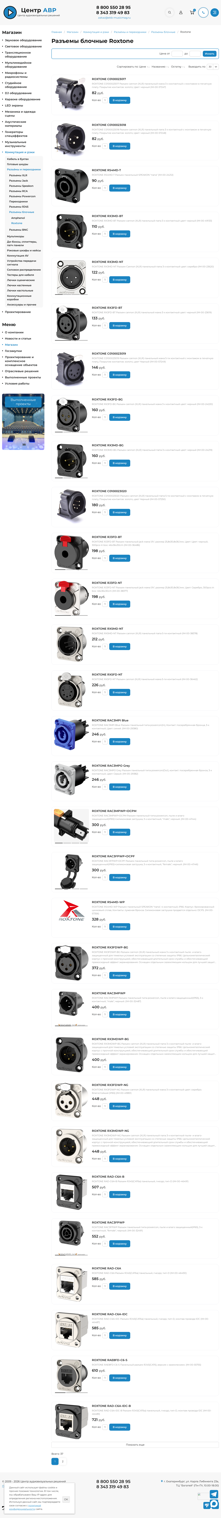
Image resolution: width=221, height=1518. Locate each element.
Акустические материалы (15, 123)
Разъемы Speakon (21, 185)
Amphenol (18, 218)
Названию (158, 66)
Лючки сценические (21, 280)
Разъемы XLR (18, 175)
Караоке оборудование (22, 99)
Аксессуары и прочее (21, 304)
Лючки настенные (19, 285)
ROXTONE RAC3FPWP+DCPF (113, 856)
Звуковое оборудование (23, 40)
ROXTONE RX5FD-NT (107, 674)
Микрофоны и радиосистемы (16, 74)
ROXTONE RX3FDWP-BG (110, 947)
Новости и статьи (18, 338)
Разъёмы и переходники (24, 169)
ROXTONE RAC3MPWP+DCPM (114, 811)
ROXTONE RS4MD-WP (108, 902)
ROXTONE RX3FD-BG (107, 399)
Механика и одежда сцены (20, 113)
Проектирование (18, 312)
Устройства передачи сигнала (21, 262)
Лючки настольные (20, 290)
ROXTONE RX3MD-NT (107, 262)
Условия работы (17, 383)
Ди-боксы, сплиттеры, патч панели (22, 243)
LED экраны (14, 105)
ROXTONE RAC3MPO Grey (111, 765)
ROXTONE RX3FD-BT (107, 307)
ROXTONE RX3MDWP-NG (110, 1130)
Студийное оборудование (16, 85)
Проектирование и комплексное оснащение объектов (21, 361)
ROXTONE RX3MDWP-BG (110, 1039)
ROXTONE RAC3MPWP (108, 993)
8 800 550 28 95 (113, 7)
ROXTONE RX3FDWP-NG (110, 1085)
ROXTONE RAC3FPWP (108, 1222)
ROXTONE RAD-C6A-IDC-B (111, 1406)
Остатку (176, 66)
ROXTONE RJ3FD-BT (107, 537)
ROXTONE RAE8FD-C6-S (109, 1360)
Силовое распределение (24, 269)
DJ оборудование (18, 93)
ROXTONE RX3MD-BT (107, 216)
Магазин (11, 344)
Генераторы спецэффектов (16, 134)
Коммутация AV (17, 255)
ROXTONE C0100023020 (109, 491)
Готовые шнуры (17, 164)
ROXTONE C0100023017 (109, 79)
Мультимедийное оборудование (18, 64)
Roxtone (16, 223)
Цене (142, 66)
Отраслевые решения (21, 371)
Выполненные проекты (23, 377)
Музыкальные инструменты (15, 144)
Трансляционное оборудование (18, 54)
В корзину (120, 100)
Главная (56, 32)
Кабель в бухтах (18, 159)
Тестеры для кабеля (20, 275)
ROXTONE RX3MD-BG (107, 445)
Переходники (18, 201)
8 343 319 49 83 (112, 12)
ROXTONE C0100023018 (109, 125)
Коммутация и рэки (20, 152)
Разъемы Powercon (22, 196)
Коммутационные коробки (19, 297)
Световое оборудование (23, 46)
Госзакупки (13, 351)
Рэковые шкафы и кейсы (24, 250)
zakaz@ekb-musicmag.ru (114, 17)
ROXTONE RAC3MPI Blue (110, 720)
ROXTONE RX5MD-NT (107, 628)
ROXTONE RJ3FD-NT (107, 583)
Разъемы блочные (21, 212)
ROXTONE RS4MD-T (106, 170)
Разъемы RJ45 (18, 206)
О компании (14, 332)
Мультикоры (15, 236)
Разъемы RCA (18, 191)
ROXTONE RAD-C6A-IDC (110, 1314)
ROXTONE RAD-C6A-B (108, 1176)
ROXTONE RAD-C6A (106, 1268)
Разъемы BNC (18, 229)
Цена (162, 53)
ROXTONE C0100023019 (109, 353)
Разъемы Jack (18, 180)
